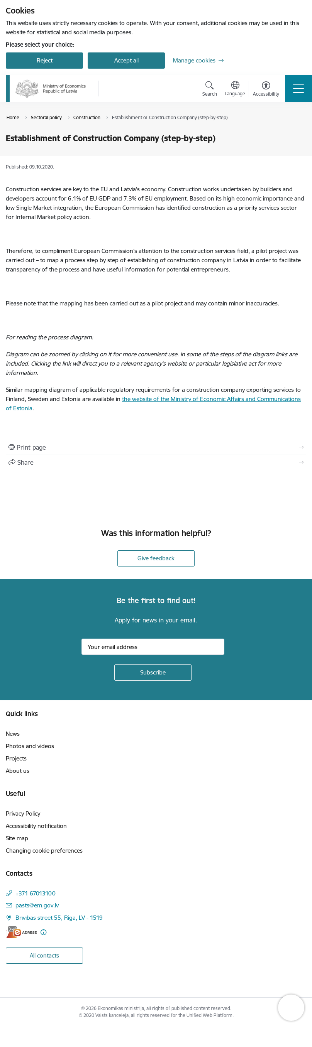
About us (17, 770)
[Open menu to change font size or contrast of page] (266, 90)
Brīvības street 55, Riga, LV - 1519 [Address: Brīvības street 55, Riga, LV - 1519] (59, 917)
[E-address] (21, 932)
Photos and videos (30, 746)
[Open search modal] (209, 90)
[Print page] (156, 447)
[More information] (43, 932)
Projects (16, 758)
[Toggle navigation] (298, 88)
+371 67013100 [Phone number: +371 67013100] (35, 893)
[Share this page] (156, 462)
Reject (45, 60)
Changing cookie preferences (44, 850)
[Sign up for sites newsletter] (153, 672)
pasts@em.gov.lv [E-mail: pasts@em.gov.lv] (37, 905)
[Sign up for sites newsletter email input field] (152, 647)
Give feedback (156, 558)
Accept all (126, 60)
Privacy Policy (23, 813)
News (13, 733)
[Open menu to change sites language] (235, 89)
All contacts (44, 955)
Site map (17, 838)
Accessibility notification (36, 826)
